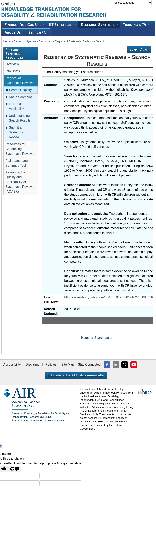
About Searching (21, 97)
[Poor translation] (14, 469)
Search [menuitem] (37, 32)
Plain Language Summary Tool (17, 163)
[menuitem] (24, 24)
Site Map (67, 364)
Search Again (138, 49)
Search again (103, 337)
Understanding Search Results (20, 118)
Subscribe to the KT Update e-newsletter (76, 375)
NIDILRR (98, 403)
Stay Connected (89, 364)
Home (7, 41)
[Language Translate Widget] (132, 2)
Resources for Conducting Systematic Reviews (20, 148)
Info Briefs (13, 71)
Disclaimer (33, 364)
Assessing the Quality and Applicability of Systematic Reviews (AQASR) (20, 182)
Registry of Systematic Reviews (74, 41)
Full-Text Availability (16, 106)
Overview (12, 64)
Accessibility (12, 364)
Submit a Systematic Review (17, 132)
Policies (50, 364)
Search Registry (20, 90)
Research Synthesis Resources (33, 41)
